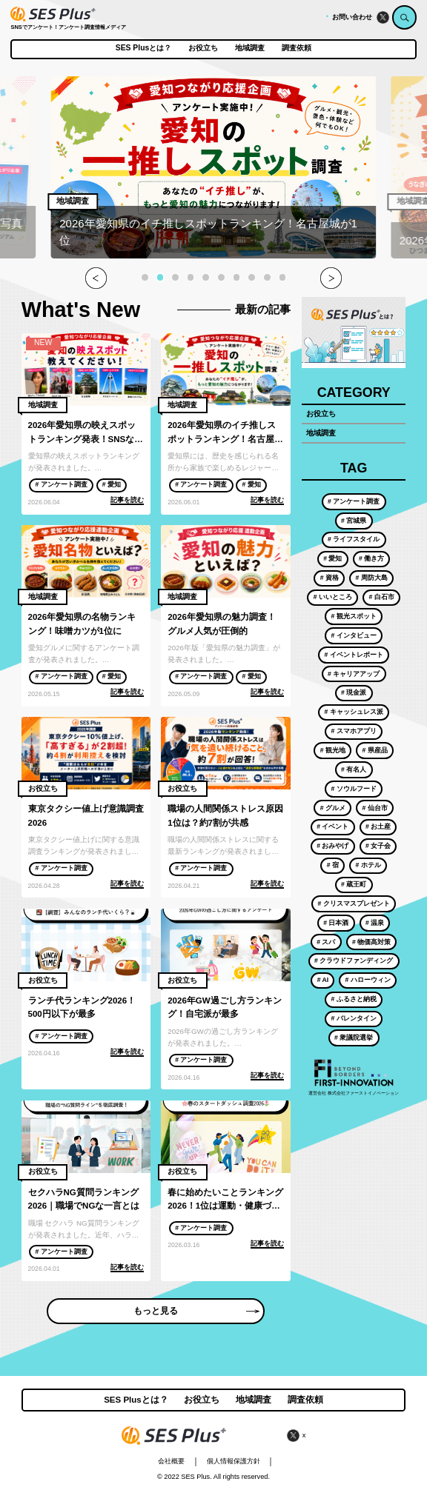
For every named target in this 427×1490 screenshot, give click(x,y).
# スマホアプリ (354, 731)
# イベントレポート (354, 654)
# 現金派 (353, 692)
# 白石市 (381, 597)
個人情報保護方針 (233, 1461)
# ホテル (367, 865)
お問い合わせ (352, 17)
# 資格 (329, 577)
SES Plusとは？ (143, 48)
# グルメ (332, 808)
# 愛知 (111, 484)
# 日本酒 (335, 922)
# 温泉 (374, 922)
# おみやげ (332, 845)
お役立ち (203, 48)
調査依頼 (296, 48)
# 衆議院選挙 (353, 1037)
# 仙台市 (374, 808)
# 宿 (333, 865)
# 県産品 (374, 750)
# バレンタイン (354, 1018)
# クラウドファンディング (353, 960)
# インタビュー (354, 635)
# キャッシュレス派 (354, 711)
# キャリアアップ (354, 674)
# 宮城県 (353, 520)
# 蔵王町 (353, 884)
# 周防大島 (371, 577)
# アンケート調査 (61, 484)
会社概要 (171, 1461)
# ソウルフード (354, 788)
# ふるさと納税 (354, 999)
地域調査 (250, 48)
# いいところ (333, 597)
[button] (145, 277)
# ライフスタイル (354, 539)
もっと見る (196, 1310)
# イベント (332, 826)
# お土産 (378, 826)
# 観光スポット (354, 616)
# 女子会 (378, 845)
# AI (323, 979)
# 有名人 (353, 769)
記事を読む (127, 500)
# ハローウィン (368, 979)
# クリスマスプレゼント (354, 903)
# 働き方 (371, 558)
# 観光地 (332, 750)
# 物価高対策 (371, 942)
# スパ (326, 942)
